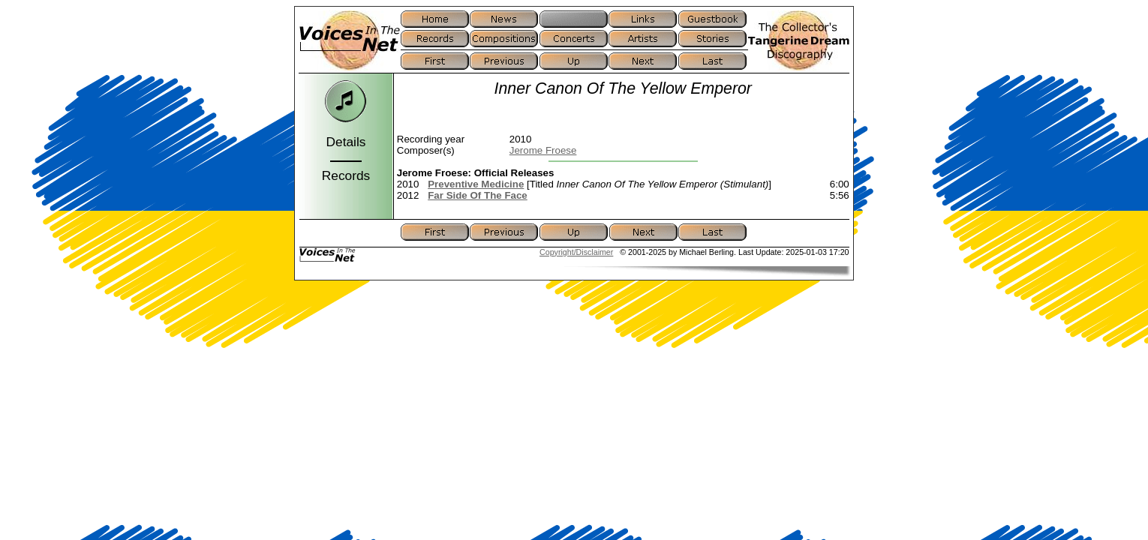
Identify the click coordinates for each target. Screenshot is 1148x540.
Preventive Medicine (476, 184)
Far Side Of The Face (477, 195)
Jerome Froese (543, 150)
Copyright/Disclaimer (576, 252)
